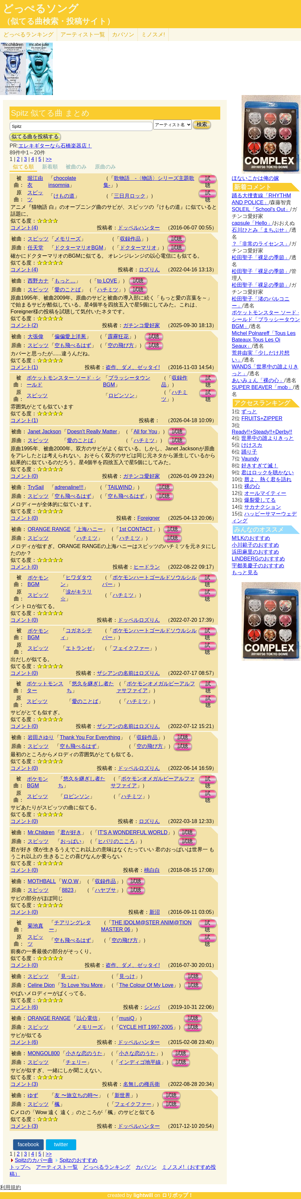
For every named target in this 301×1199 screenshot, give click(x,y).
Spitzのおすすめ (78, 1160)
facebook (28, 1144)
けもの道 (64, 196)
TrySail (36, 487)
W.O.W (70, 881)
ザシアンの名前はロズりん (128, 673)
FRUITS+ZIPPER (261, 418)
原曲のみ (105, 166)
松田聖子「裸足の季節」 (261, 257)
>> (49, 159)
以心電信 (86, 1018)
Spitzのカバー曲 (34, 1160)
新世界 (122, 1095)
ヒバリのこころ (116, 841)
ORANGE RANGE (49, 529)
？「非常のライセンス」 (261, 243)
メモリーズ (67, 239)
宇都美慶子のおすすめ (258, 565)
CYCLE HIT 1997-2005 (146, 1027)
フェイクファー (131, 648)
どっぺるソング (40, 8)
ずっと (249, 411)
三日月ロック (129, 196)
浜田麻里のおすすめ (255, 552)
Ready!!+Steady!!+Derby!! (262, 432)
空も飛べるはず (72, 345)
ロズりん (149, 269)
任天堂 (35, 247)
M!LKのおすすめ (251, 538)
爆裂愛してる (260, 500)
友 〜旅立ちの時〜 (76, 1095)
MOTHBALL (42, 881)
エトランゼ (79, 648)
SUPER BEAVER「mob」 (262, 387)
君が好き (70, 832)
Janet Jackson (44, 431)
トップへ (20, 1167)
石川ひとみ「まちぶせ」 (261, 230)
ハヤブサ (105, 890)
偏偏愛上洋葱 (70, 336)
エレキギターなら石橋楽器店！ (55, 145)
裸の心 (252, 486)
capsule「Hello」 (252, 223)
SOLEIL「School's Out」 (261, 209)
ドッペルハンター (139, 227)
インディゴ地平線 (140, 1062)
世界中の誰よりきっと (267, 438)
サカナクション (262, 507)
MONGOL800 (44, 1053)
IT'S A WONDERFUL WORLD (132, 832)
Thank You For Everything (90, 737)
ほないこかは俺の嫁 (255, 178)
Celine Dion (41, 985)
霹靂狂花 (118, 336)
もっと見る (245, 572)
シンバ (152, 1007)
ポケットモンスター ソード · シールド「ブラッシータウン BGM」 (266, 319)
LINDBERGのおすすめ (258, 558)
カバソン (123, 34)
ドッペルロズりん (139, 620)
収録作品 (130, 239)
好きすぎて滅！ (259, 465)
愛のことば (67, 289)
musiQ (126, 1018)
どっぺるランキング (106, 1167)
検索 (202, 124)
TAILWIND (120, 487)
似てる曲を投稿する (35, 136)
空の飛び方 (121, 345)
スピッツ (38, 239)
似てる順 (23, 166)
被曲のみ (76, 166)
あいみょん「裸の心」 (258, 380)
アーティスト (82, 34)
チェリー (76, 1062)
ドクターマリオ (138, 247)
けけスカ (251, 445)
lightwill (143, 1195)
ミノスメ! (153, 34)
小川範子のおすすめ (255, 545)
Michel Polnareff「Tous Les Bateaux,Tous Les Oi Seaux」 (263, 339)
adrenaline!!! (68, 487)
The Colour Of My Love (146, 985)
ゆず (33, 1095)
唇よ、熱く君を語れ (267, 479)
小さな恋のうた (84, 1053)
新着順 (50, 166)
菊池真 (35, 926)
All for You (145, 431)
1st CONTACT (136, 529)
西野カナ (38, 281)
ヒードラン (147, 567)
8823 (68, 890)
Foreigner (148, 518)
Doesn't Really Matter (92, 431)
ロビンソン (121, 395)
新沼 (154, 912)
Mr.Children (41, 832)
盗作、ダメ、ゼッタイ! (133, 367)
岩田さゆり (41, 737)
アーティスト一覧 (57, 1167)
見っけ (68, 976)
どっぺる (28, 34)
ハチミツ (107, 289)
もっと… (64, 281)
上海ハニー (89, 529)
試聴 (207, 179)
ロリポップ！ (177, 1195)
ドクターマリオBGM (78, 247)
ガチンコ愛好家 (141, 325)
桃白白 (152, 870)
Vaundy (250, 459)
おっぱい (70, 841)
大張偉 (35, 336)
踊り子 (249, 452)
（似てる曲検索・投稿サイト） (59, 21)
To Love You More (82, 985)
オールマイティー (265, 493)
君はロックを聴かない (267, 472)
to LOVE (107, 281)
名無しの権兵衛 (141, 1084)
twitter (61, 1144)
